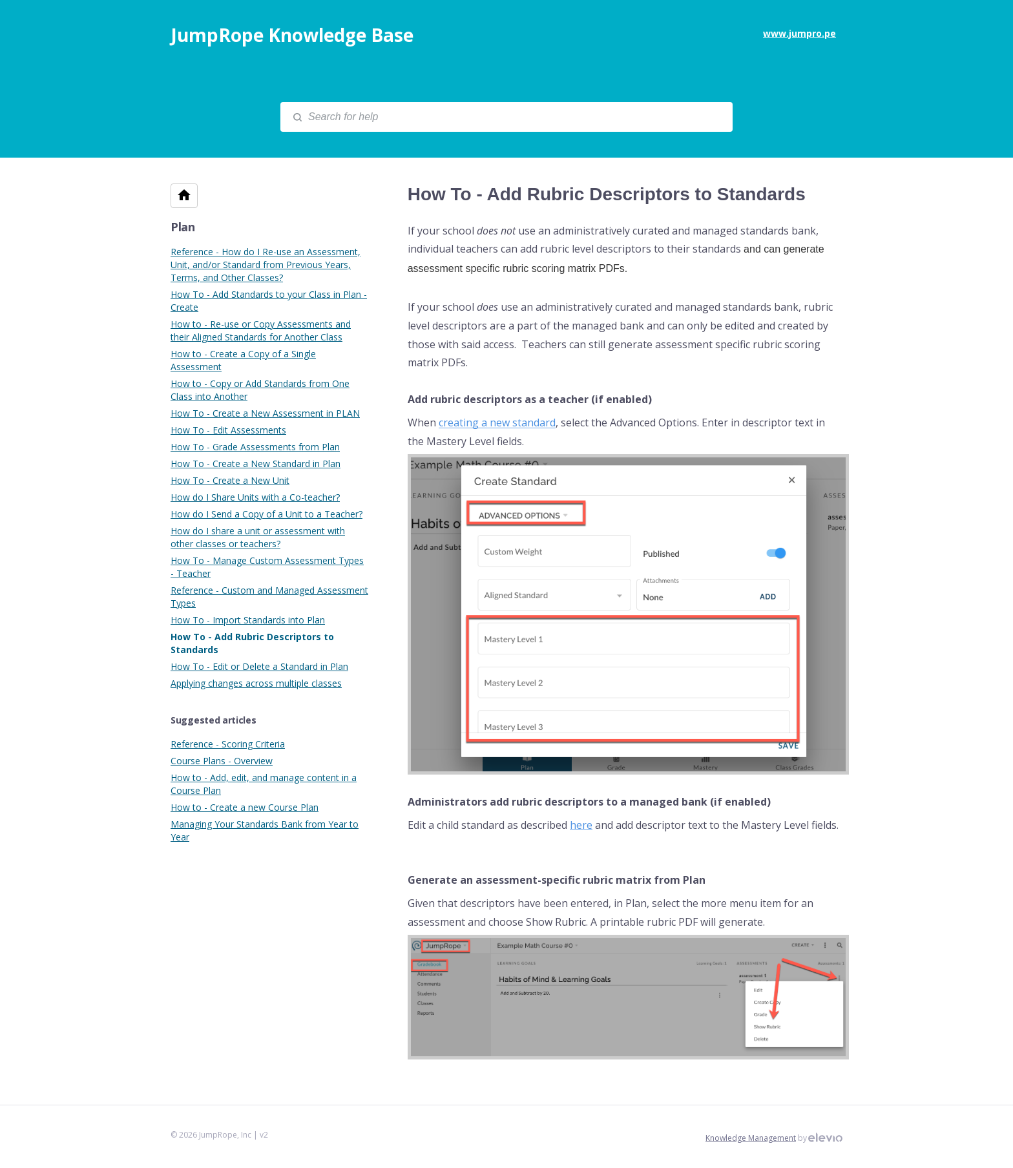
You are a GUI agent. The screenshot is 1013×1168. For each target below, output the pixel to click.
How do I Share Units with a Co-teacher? (255, 497)
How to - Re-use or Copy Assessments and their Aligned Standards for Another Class (261, 330)
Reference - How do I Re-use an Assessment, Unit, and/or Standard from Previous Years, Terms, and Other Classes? (265, 264)
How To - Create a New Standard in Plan (255, 463)
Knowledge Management (750, 1137)
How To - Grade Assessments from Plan (255, 447)
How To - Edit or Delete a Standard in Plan (259, 666)
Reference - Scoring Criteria (228, 744)
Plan (183, 227)
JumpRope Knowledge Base (292, 35)
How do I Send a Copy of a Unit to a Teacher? (266, 514)
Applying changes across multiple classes (256, 683)
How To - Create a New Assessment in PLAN (265, 413)
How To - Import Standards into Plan (248, 620)
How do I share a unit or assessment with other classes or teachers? (258, 537)
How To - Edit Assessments (228, 430)
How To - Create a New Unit (230, 480)
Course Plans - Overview (222, 761)
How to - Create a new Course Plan (245, 807)
